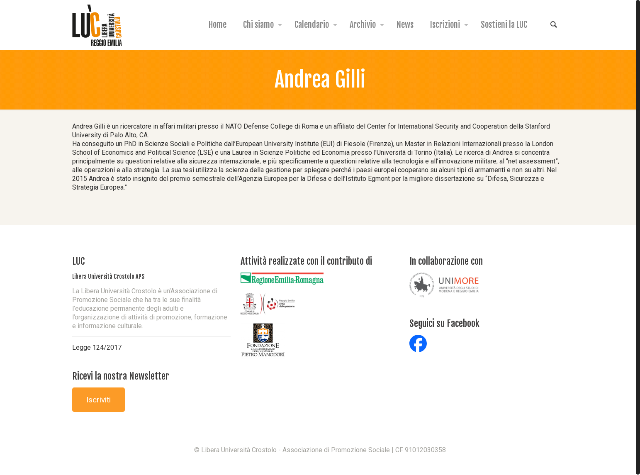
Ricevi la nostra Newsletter (120, 376)
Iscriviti (98, 399)
